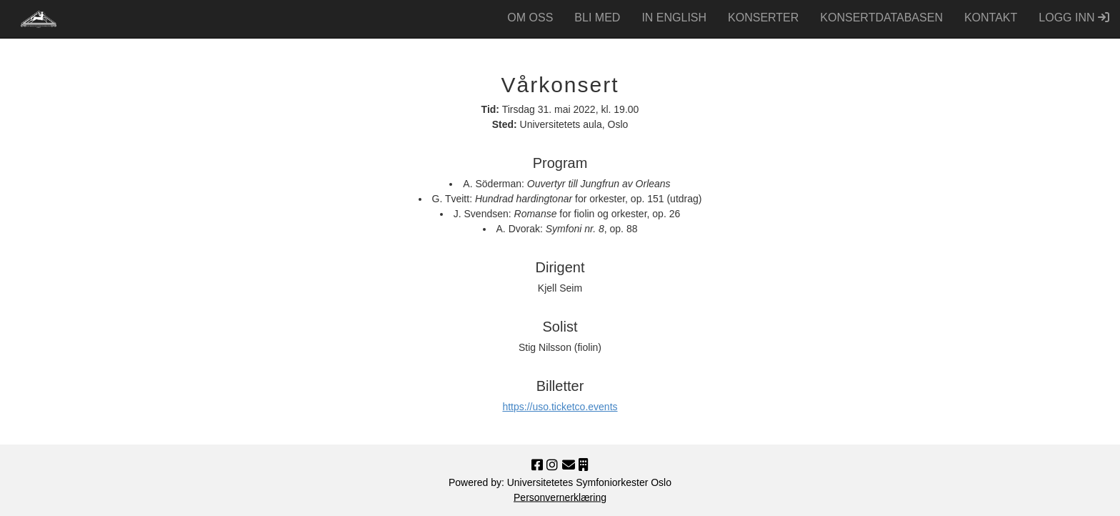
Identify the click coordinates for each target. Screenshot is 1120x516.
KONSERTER (763, 17)
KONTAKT (990, 17)
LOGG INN (1074, 17)
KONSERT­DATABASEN (881, 17)
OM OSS (530, 17)
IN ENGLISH (673, 17)
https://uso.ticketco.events (559, 406)
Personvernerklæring (560, 497)
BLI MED (597, 17)
